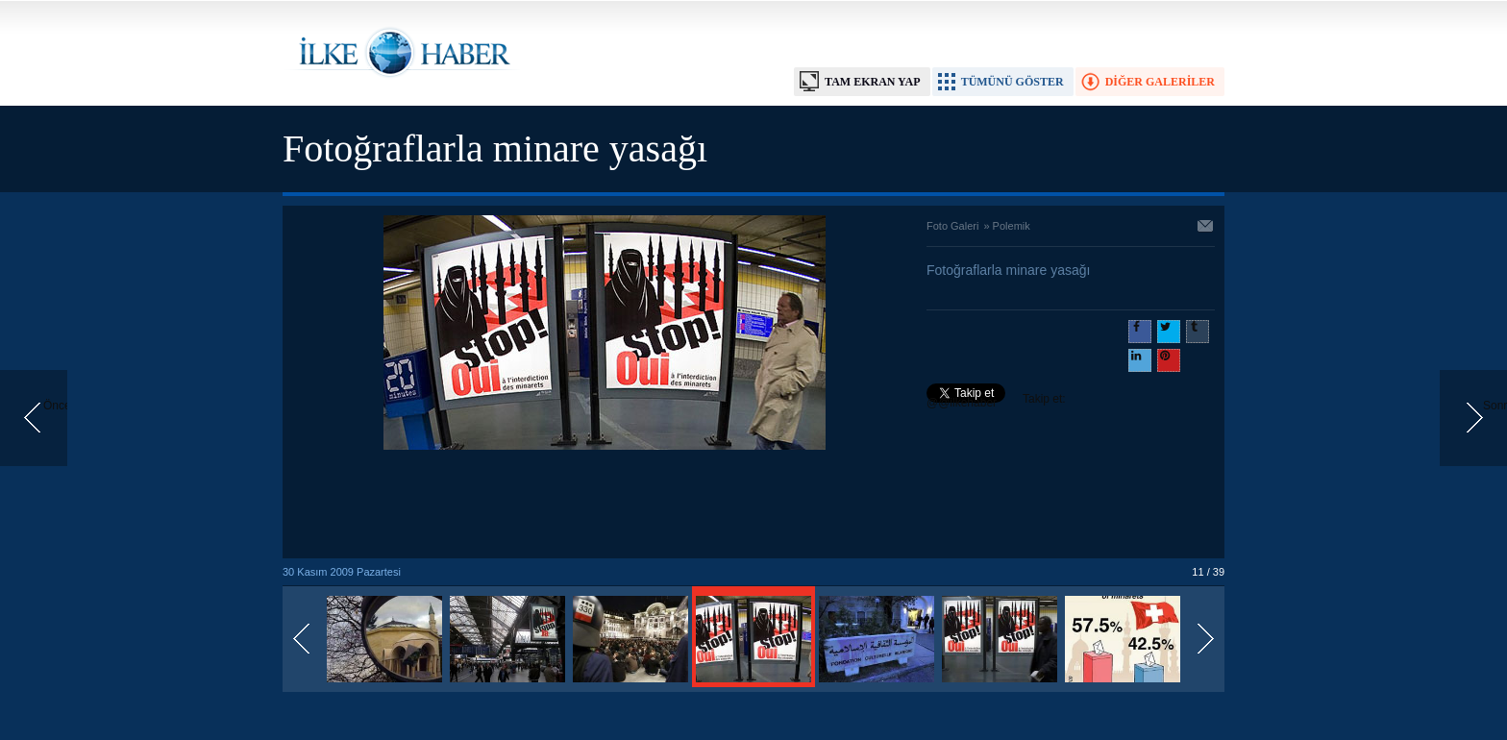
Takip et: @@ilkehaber (996, 400)
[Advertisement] (604, 505)
